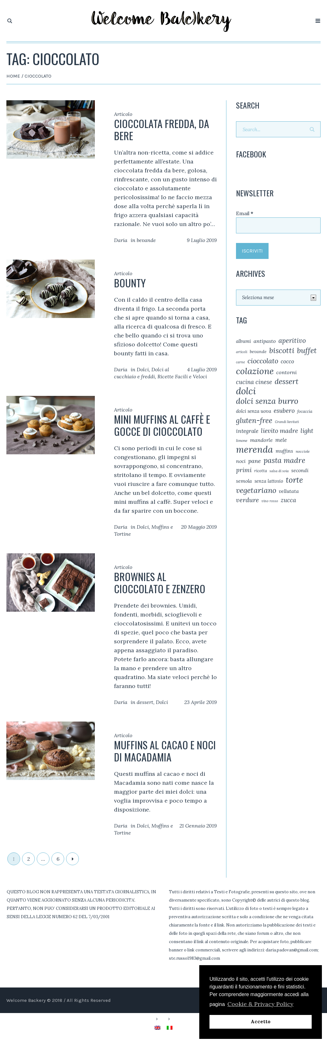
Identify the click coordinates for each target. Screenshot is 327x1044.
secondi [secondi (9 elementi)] (299, 470)
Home (13, 76)
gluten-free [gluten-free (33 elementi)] (254, 420)
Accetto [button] (260, 1022)
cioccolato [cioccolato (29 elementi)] (262, 360)
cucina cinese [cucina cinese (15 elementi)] (254, 382)
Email (244, 213)
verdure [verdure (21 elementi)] (247, 500)
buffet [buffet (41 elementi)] (307, 350)
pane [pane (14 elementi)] (254, 461)
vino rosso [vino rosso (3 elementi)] (270, 501)
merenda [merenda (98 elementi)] (254, 449)
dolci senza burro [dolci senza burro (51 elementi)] (267, 401)
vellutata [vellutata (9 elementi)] (289, 491)
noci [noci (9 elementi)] (241, 461)
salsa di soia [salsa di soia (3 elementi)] (279, 471)
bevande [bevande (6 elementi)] (258, 351)
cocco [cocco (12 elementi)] (287, 361)
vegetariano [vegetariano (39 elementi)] (256, 490)
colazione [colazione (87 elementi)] (255, 371)
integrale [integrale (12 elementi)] (247, 431)
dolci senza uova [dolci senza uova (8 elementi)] (253, 411)
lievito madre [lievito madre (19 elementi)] (279, 431)
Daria (120, 240)
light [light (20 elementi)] (306, 431)
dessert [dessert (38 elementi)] (287, 381)
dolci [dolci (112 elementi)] (246, 390)
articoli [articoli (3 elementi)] (241, 352)
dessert (145, 702)
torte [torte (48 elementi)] (294, 479)
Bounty (130, 282)
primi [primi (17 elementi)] (244, 470)
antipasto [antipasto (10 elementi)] (265, 341)
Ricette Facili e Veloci (182, 376)
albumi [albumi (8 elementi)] (243, 341)
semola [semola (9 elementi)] (244, 481)
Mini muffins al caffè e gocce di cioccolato (162, 425)
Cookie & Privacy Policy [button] (260, 1004)
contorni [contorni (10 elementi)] (286, 372)
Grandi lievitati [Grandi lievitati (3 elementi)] (287, 422)
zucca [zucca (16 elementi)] (288, 500)
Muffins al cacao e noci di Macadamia (165, 750)
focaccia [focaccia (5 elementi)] (304, 411)
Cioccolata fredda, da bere (161, 129)
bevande (146, 240)
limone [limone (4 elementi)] (241, 440)
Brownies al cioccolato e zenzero (159, 582)
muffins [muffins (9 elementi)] (284, 451)
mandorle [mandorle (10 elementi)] (261, 440)
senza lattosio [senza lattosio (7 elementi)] (269, 481)
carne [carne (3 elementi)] (240, 362)
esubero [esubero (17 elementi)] (284, 410)
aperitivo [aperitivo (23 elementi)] (292, 340)
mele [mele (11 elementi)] (281, 439)
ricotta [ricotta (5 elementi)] (260, 470)
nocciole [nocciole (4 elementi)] (303, 451)
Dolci (143, 369)
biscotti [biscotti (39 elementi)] (281, 350)
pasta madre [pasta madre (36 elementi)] (284, 460)
